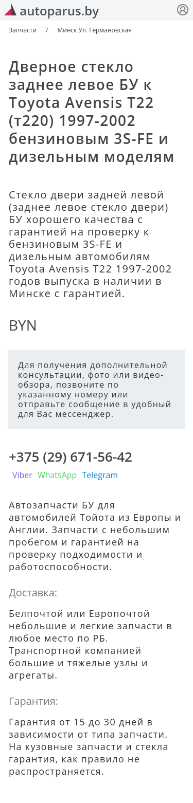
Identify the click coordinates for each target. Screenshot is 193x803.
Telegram (100, 475)
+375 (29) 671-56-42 (70, 456)
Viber (22, 475)
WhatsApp (57, 475)
